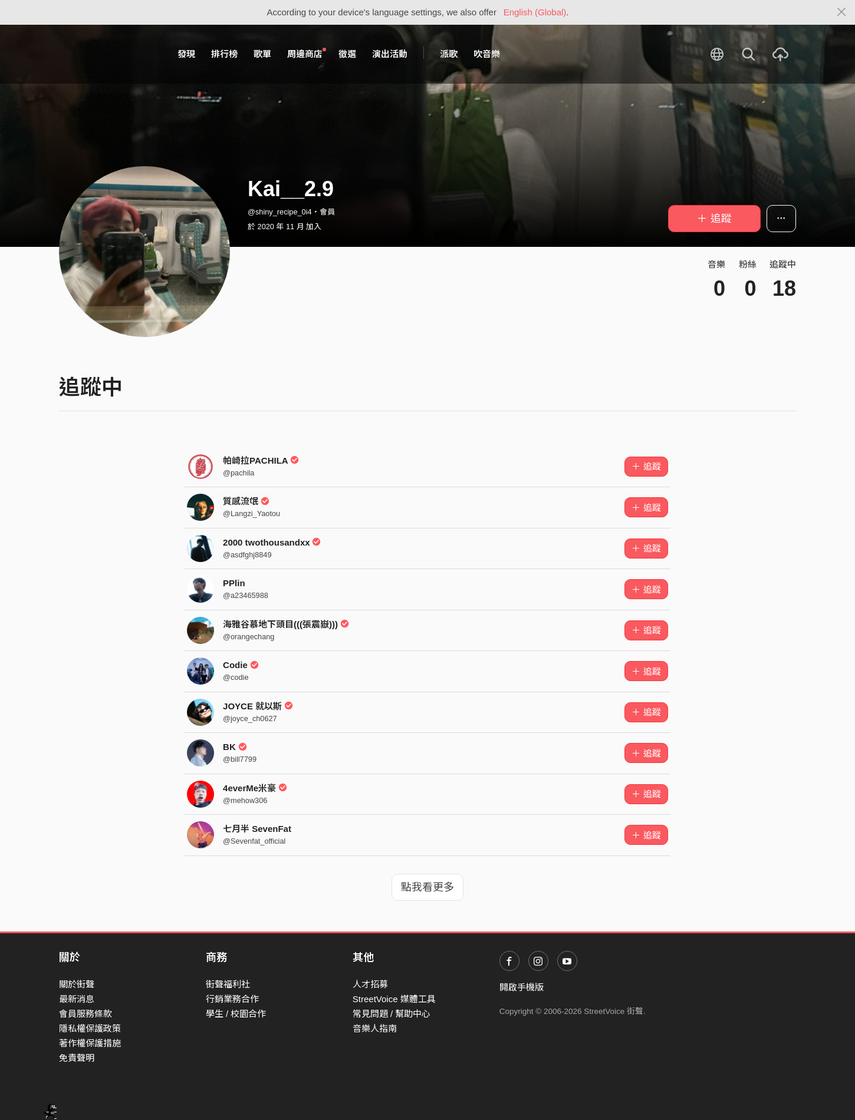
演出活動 (389, 54)
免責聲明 (76, 1058)
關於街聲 (76, 984)
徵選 (347, 54)
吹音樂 (486, 54)
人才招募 (370, 984)
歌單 (262, 54)
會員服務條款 (85, 1014)
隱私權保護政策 (90, 1028)
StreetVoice (107, 54)
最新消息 (76, 999)
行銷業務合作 (232, 999)
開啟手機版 (521, 987)
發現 (186, 54)
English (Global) (535, 12)
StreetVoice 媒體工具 (394, 999)
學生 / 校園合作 (236, 1014)
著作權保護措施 (90, 1043)
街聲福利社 (228, 984)
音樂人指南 (375, 1028)
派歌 (449, 54)
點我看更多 (427, 887)
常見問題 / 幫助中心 (392, 1014)
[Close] (841, 12)
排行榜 (224, 54)
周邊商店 (306, 54)
